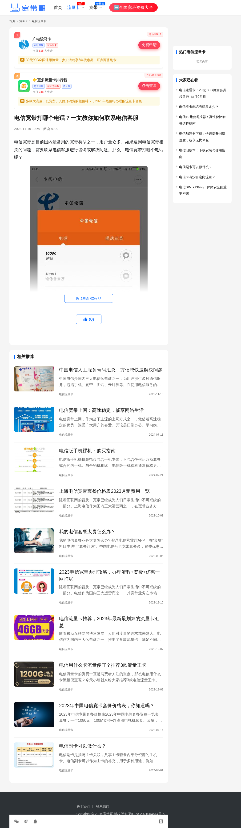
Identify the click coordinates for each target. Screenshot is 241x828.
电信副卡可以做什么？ (82, 746)
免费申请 (149, 45)
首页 (58, 7)
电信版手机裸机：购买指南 (87, 450)
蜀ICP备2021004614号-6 (146, 814)
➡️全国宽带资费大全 (133, 7)
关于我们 (83, 806)
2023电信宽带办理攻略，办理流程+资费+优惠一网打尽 (109, 575)
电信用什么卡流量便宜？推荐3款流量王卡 (102, 665)
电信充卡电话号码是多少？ (199, 107)
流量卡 (73, 7)
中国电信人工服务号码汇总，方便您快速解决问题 (111, 369)
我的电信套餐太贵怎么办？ (87, 531)
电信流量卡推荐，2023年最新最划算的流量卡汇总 (109, 622)
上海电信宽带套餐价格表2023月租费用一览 (104, 491)
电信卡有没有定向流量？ (197, 177)
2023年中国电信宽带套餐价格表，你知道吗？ (106, 705)
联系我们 (102, 806)
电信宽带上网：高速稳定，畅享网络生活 (101, 410)
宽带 (93, 7)
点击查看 (149, 86)
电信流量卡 (66, 394)
